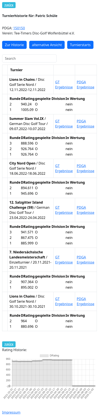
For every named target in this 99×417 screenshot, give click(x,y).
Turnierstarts (80, 45)
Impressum (11, 412)
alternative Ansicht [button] (47, 45)
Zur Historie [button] (14, 45)
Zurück (8, 5)
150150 (19, 28)
